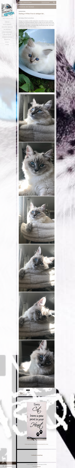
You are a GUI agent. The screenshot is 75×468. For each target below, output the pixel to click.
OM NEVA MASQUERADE (7, 32)
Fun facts (7, 42)
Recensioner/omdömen (7, 37)
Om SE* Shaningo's (7, 24)
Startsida (7, 22)
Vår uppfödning (7, 29)
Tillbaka (21, 393)
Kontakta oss (7, 39)
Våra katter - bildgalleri (7, 27)
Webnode (39, 466)
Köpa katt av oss (7, 34)
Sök (54, 2)
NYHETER (7, 44)
